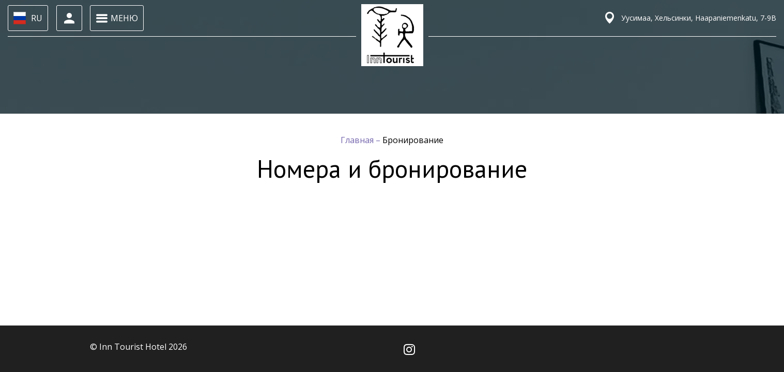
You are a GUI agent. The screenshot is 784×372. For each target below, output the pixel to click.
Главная (358, 140)
